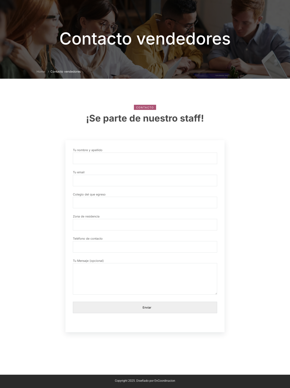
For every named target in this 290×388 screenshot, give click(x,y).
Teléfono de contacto (145, 243)
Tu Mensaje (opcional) (145, 278)
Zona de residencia (145, 221)
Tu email (145, 176)
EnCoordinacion (164, 380)
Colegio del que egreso (145, 199)
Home (41, 71)
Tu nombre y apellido (145, 154)
